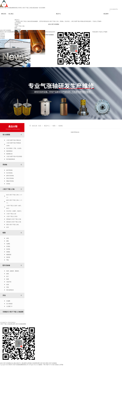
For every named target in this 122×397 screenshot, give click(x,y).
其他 (4, 295)
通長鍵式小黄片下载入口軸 (13, 219)
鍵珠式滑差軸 (10, 175)
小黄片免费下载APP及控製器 (14, 156)
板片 (7, 276)
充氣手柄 (8, 281)
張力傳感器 (9, 303)
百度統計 (56, 364)
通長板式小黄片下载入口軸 (13, 222)
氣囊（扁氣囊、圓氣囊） (13, 271)
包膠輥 (8, 243)
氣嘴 (7, 279)
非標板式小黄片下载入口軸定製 (13, 312)
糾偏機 (8, 301)
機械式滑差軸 (10, 181)
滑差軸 (5, 164)
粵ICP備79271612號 (48, 364)
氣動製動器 (9, 151)
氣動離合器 (9, 153)
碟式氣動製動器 (10, 159)
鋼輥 (7, 241)
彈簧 (7, 287)
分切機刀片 (9, 306)
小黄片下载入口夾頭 (11, 216)
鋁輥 (7, 238)
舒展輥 (8, 246)
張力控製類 (6, 134)
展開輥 (8, 252)
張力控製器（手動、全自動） (14, 148)
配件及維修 (6, 265)
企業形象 (29, 363)
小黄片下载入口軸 (8, 189)
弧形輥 (8, 249)
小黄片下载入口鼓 (11, 213)
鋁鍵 (7, 284)
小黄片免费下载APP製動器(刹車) (13, 144)
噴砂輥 (8, 257)
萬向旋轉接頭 (10, 290)
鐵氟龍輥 (8, 254)
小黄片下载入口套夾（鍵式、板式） (14, 207)
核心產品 (11, 13)
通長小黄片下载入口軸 (12, 224)
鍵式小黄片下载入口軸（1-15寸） (14, 202)
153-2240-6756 (114, 9)
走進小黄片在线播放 (53, 24)
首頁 (39, 125)
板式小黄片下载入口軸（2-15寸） (14, 196)
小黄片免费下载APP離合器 (13, 140)
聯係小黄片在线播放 (48, 34)
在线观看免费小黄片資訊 (20, 34)
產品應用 (106, 13)
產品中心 (58, 13)
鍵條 (7, 273)
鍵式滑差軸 (9, 170)
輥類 (4, 233)
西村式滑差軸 (10, 178)
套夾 (7, 227)
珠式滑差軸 (9, 173)
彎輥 (7, 260)
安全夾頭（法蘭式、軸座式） (14, 211)
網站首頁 (3, 13)
